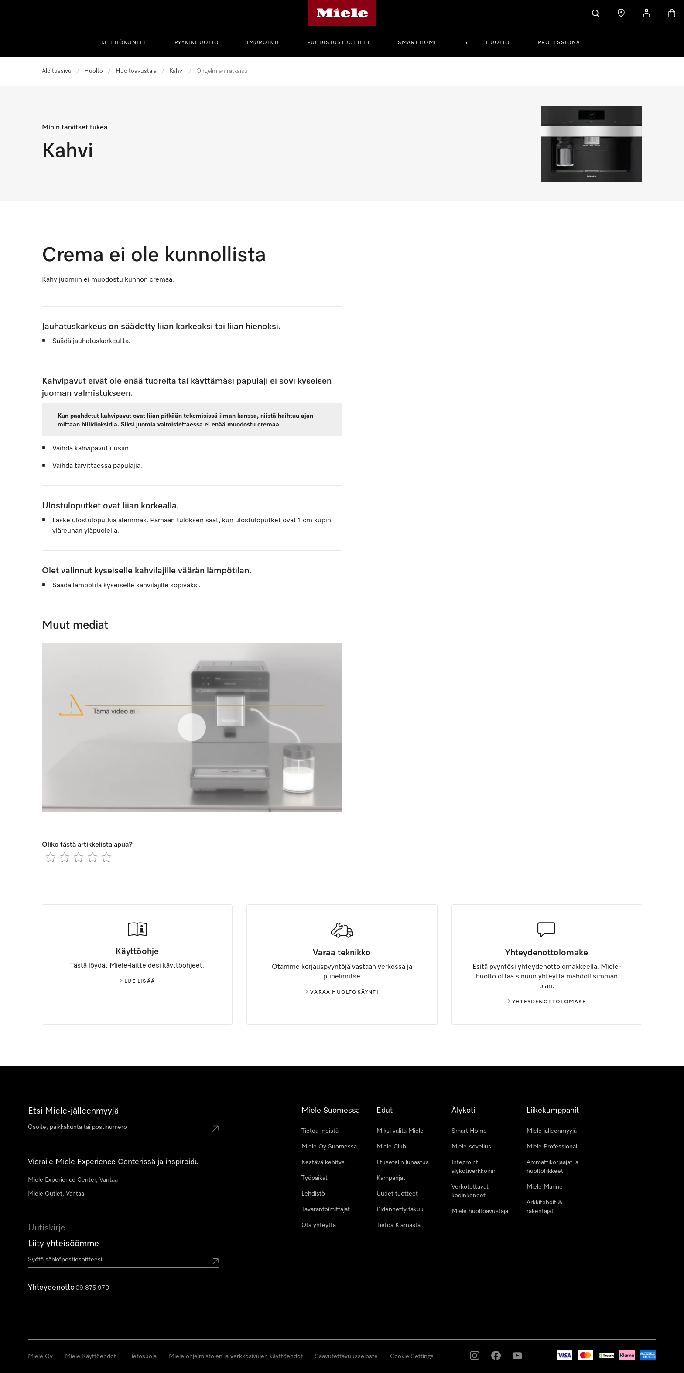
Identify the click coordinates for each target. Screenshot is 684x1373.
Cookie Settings (412, 1356)
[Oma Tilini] (646, 13)
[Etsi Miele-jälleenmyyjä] (621, 13)
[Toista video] (192, 727)
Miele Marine (545, 1187)
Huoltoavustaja (136, 71)
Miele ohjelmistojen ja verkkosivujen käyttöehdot (236, 1356)
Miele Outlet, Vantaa (56, 1194)
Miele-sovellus (471, 1147)
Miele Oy (40, 1356)
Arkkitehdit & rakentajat (545, 1206)
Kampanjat (390, 1178)
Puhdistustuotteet (338, 42)
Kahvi (176, 71)
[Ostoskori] (672, 13)
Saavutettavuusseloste (346, 1356)
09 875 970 (92, 1288)
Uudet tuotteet (397, 1194)
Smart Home (418, 42)
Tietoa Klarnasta (398, 1225)
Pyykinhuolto (196, 42)
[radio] (50, 857)
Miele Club (391, 1147)
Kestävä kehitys (323, 1162)
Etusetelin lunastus (402, 1162)
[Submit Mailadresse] (215, 1261)
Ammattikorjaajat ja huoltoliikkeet (552, 1166)
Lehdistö (313, 1194)
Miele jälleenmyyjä (552, 1131)
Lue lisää (137, 981)
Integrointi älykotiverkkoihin (474, 1166)
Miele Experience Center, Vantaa (73, 1180)
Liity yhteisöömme (63, 1243)
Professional (560, 42)
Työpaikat (314, 1178)
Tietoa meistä (320, 1131)
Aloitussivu (57, 71)
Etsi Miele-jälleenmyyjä (73, 1111)
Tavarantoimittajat (325, 1209)
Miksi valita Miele (400, 1131)
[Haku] (596, 13)
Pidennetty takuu (400, 1209)
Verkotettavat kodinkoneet (470, 1191)
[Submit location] (215, 1128)
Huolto (498, 42)
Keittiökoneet (124, 42)
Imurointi (263, 42)
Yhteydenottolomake (546, 1002)
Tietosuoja (142, 1356)
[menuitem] (128, 41)
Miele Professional (552, 1147)
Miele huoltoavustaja (479, 1211)
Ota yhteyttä (318, 1225)
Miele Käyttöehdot (90, 1356)
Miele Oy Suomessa (329, 1147)
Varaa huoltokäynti (342, 992)
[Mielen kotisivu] (342, 13)
